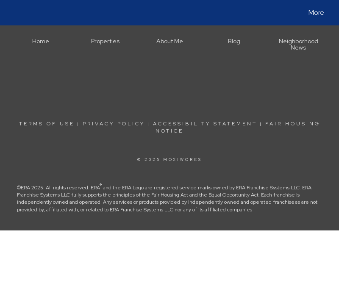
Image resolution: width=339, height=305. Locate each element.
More (316, 12)
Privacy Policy (114, 123)
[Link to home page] (15, 12)
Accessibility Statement (205, 123)
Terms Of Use (47, 123)
